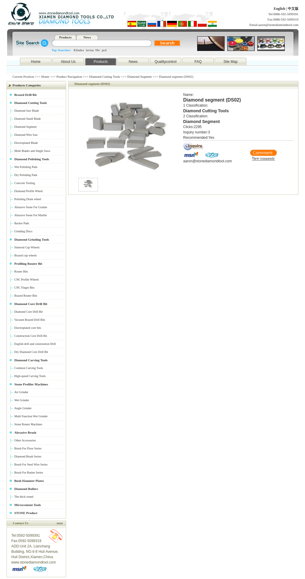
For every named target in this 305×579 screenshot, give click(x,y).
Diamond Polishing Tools (31, 159)
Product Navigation (69, 76)
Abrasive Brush (25, 432)
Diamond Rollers (26, 489)
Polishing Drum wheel (27, 199)
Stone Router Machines (28, 424)
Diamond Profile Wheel (28, 191)
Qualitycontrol (165, 62)
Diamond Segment (139, 76)
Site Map (230, 62)
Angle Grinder (23, 408)
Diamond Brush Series (27, 456)
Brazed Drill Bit (25, 94)
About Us (68, 62)
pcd (104, 50)
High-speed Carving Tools (30, 376)
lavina (90, 50)
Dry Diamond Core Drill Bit (31, 352)
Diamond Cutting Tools (104, 76)
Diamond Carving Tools (31, 360)
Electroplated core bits (27, 327)
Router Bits (21, 271)
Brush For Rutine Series (28, 472)
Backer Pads (21, 223)
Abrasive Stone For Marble (30, 215)
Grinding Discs (23, 231)
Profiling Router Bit (28, 263)
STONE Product (26, 513)
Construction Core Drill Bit (30, 335)
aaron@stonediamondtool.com (278, 25)
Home (36, 62)
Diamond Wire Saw (26, 134)
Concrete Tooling (24, 183)
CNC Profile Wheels (26, 279)
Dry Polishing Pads (25, 175)
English (280, 9)
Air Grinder (21, 392)
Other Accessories (25, 440)
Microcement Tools (27, 505)
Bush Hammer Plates (29, 480)
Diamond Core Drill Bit (30, 304)
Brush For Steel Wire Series (31, 464)
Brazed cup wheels (25, 255)
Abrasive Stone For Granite (30, 207)
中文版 (293, 9)
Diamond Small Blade (27, 118)
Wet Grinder (21, 400)
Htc (97, 50)
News (87, 37)
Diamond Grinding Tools (31, 239)
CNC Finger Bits (24, 287)
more (60, 523)
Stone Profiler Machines (31, 384)
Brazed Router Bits (25, 295)
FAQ (198, 62)
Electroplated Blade (26, 142)
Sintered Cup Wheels (27, 247)
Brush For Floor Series (27, 448)
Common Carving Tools (28, 368)
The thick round (23, 496)
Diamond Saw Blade (26, 110)
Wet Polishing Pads (26, 167)
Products (65, 37)
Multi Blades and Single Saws (32, 150)
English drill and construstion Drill (35, 343)
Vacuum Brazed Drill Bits (29, 319)
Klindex (79, 50)
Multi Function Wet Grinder (31, 416)
